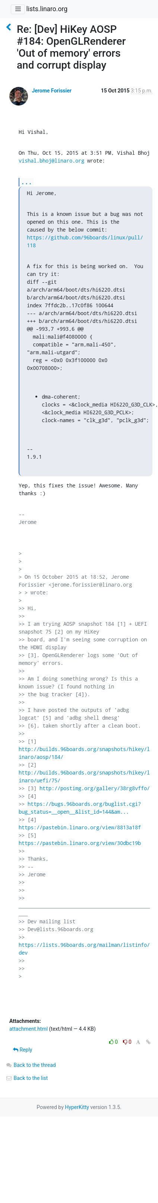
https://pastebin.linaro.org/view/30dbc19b (80, 843)
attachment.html (28, 1029)
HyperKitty (77, 1107)
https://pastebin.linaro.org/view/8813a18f (80, 827)
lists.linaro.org (46, 9)
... (26, 182)
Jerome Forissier (51, 91)
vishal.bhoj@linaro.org (51, 160)
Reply (22, 1050)
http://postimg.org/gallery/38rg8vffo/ (95, 788)
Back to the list (27, 1078)
